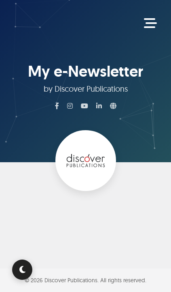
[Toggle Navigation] (150, 23)
